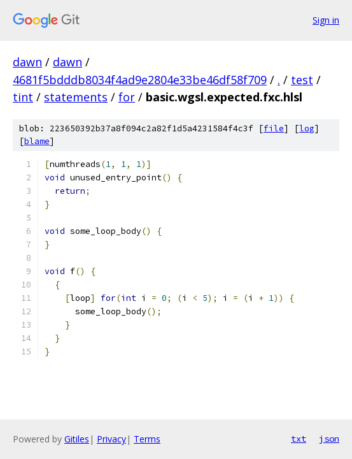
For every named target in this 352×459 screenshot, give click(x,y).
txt (298, 438)
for (126, 97)
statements (76, 97)
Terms (147, 439)
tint (23, 97)
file (274, 128)
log (306, 128)
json (329, 438)
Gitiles (76, 439)
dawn (27, 61)
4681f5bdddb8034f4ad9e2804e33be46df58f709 (140, 79)
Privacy (111, 439)
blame (37, 141)
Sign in (326, 20)
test (302, 79)
